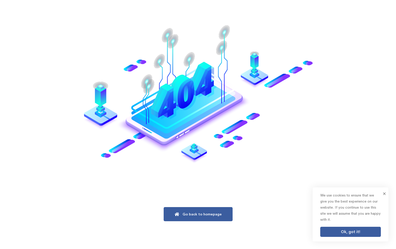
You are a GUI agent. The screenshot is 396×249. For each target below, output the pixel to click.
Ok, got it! (350, 231)
